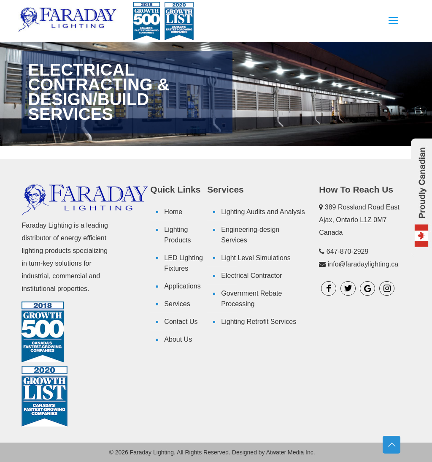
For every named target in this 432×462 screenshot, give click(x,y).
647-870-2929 (348, 251)
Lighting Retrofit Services (258, 321)
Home (173, 211)
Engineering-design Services (250, 235)
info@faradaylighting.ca (363, 264)
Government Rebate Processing (251, 298)
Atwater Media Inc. (290, 452)
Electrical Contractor (251, 275)
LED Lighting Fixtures (183, 263)
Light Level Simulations (256, 257)
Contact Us (180, 321)
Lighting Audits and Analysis (263, 211)
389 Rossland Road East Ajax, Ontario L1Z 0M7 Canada (359, 220)
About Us (178, 339)
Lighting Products (177, 235)
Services (177, 303)
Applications (182, 286)
